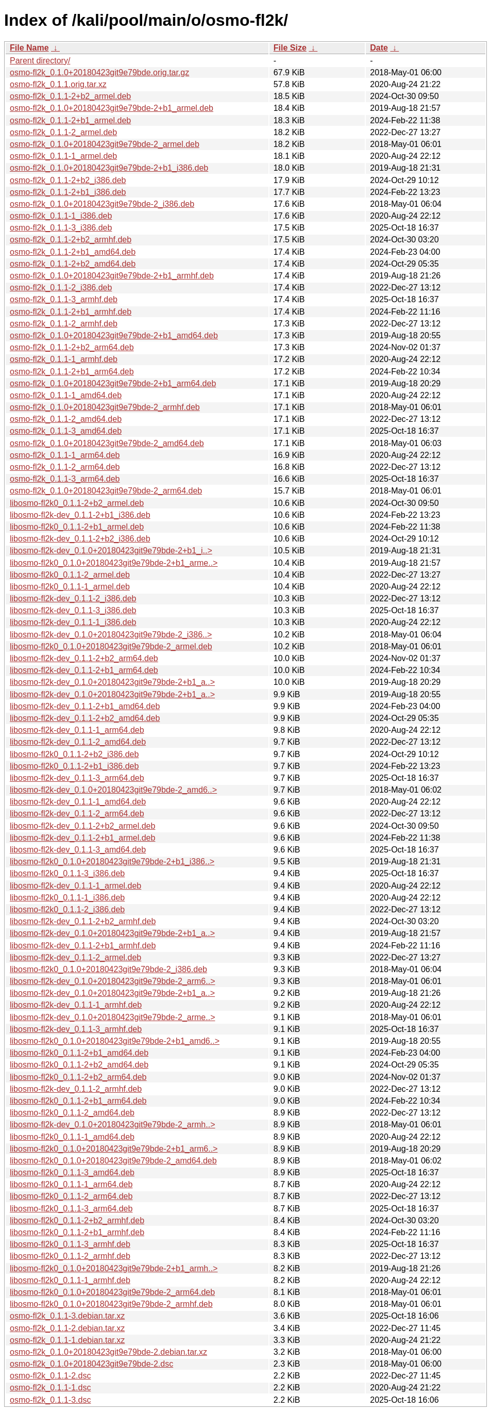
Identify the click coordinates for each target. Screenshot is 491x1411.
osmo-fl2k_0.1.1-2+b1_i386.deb (68, 192)
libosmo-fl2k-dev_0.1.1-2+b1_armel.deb (82, 837)
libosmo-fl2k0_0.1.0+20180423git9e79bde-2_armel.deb (111, 646)
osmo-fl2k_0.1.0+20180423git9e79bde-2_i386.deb (102, 204)
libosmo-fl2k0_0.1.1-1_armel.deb (70, 586)
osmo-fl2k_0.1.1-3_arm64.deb (65, 478)
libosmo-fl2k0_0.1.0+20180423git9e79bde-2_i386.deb (108, 969)
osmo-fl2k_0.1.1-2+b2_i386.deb (68, 180)
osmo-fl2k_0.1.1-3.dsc (50, 1400)
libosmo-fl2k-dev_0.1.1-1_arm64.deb (77, 730)
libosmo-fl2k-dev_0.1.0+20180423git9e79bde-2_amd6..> (113, 789)
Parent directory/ (40, 60)
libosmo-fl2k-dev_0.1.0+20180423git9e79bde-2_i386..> (111, 634)
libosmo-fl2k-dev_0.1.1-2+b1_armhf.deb (83, 945)
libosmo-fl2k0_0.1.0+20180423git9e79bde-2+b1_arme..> (113, 563)
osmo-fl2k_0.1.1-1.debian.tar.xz (67, 1340)
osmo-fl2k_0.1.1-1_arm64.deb (65, 455)
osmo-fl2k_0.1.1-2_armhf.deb (63, 323)
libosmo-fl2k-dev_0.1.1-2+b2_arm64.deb (84, 658)
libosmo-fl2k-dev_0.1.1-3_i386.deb (73, 610)
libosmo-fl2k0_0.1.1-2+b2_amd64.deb (79, 1064)
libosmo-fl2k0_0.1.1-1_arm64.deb (71, 1184)
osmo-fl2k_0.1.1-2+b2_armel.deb (70, 96)
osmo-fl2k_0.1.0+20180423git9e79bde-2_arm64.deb (106, 490)
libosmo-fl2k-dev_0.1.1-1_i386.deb (73, 622)
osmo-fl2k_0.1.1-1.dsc (50, 1387)
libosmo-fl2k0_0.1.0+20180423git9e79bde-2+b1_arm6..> (113, 1148)
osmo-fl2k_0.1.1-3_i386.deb (61, 227)
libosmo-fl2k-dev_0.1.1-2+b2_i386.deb (80, 538)
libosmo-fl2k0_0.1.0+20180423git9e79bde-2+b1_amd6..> (114, 1041)
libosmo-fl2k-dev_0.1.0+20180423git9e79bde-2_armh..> (112, 1124)
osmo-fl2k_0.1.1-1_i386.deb (61, 215)
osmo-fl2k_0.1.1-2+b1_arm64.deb (72, 371)
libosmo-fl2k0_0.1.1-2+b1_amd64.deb (79, 1052)
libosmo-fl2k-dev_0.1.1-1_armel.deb (75, 885)
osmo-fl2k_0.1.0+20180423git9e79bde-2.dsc (91, 1363)
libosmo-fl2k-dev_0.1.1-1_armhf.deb (76, 1004)
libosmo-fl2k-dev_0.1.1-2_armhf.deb (76, 1089)
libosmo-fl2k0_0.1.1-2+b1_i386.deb (74, 766)
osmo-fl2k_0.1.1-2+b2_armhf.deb (70, 239)
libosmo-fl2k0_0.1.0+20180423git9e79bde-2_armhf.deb (111, 1304)
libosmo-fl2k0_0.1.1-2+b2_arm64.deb (78, 1077)
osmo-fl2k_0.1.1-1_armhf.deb (63, 359)
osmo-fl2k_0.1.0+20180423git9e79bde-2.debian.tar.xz (108, 1352)
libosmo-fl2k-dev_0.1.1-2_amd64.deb (78, 741)
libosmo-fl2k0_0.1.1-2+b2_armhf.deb (77, 1220)
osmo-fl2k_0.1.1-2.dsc (50, 1375)
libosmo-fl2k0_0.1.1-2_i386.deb (67, 909)
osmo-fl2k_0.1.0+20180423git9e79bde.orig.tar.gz (99, 72)
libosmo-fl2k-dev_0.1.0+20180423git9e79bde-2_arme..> (112, 1017)
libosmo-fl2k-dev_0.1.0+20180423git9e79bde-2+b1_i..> (111, 550)
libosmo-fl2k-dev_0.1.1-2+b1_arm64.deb (84, 670)
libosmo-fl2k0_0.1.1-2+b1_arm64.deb (78, 1100)
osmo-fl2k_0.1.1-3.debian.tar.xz (67, 1315)
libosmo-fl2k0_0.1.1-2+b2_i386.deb (74, 754)
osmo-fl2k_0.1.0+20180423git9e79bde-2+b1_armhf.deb (112, 275)
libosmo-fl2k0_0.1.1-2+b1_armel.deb (77, 526)
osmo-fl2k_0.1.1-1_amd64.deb (66, 395)
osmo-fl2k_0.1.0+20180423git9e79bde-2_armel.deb (104, 144)
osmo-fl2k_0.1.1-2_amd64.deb (66, 419)
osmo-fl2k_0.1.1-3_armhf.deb (63, 299)
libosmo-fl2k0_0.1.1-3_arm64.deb (71, 1208)
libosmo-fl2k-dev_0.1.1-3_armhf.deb (76, 1029)
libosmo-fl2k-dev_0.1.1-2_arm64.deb (77, 813)
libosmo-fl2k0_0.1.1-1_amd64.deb (72, 1137)
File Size (290, 47)
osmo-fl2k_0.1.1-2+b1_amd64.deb (73, 252)
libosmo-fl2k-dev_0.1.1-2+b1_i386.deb (80, 515)
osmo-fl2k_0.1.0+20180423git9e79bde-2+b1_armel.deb (111, 108)
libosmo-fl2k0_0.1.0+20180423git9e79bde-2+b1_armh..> (113, 1268)
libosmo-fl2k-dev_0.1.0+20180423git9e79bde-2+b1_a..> (112, 682)
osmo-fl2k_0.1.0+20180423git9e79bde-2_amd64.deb (107, 443)
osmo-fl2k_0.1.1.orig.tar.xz (58, 84)
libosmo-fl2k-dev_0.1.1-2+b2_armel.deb (82, 826)
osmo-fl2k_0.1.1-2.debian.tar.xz (67, 1328)
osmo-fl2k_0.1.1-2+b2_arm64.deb (72, 347)
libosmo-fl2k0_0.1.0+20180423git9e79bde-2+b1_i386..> (112, 861)
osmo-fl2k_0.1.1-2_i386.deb (61, 287)
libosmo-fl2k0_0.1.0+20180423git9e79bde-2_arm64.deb (112, 1292)
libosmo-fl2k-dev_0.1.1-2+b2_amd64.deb (85, 718)
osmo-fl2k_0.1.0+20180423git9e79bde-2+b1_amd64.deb (114, 335)
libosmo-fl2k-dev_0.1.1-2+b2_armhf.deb (83, 921)
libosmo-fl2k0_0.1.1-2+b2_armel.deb (77, 503)
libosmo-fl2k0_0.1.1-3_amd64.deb (72, 1172)
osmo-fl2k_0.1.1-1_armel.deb (63, 156)
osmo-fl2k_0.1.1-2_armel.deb (63, 132)
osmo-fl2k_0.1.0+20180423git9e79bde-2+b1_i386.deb (109, 167)
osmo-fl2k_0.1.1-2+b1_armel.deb (70, 120)
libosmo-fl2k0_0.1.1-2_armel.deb (70, 574)
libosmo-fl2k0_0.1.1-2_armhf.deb (70, 1256)
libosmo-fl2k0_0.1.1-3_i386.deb (67, 873)
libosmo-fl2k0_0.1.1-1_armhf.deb (70, 1280)
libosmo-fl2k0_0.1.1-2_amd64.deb (72, 1112)
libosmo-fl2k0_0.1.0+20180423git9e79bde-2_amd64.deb (113, 1160)
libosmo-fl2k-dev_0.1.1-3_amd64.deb (78, 849)
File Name (29, 47)
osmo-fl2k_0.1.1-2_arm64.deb (65, 467)
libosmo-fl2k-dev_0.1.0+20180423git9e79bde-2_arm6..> (112, 981)
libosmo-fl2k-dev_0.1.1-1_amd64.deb (78, 801)
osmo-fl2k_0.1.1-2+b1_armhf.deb (70, 311)
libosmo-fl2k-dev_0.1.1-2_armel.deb (75, 957)
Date (379, 47)
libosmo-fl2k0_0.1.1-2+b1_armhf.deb (77, 1232)
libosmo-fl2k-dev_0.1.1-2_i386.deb (73, 598)
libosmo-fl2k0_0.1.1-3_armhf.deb (70, 1244)
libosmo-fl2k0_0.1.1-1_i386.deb (67, 897)
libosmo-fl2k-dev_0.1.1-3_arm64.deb (77, 778)
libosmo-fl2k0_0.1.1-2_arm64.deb (71, 1196)
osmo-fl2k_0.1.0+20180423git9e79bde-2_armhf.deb (105, 407)
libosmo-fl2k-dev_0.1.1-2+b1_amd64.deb (85, 706)
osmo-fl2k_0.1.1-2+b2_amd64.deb (73, 263)
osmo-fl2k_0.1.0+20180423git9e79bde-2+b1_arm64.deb (113, 383)
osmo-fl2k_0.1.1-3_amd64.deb (66, 430)
